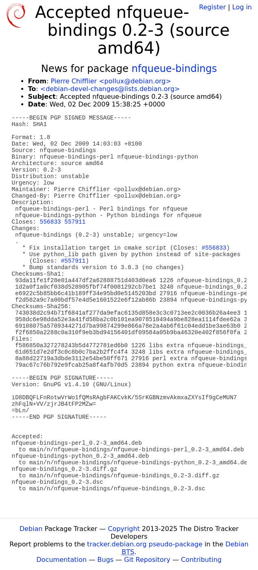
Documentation (61, 559)
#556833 (214, 248)
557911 (75, 222)
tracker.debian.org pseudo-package (145, 544)
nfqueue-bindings (174, 68)
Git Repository (147, 559)
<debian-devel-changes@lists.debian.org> (110, 89)
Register (212, 7)
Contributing (201, 559)
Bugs (105, 559)
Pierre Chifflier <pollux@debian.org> (111, 81)
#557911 (73, 261)
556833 (50, 222)
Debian (31, 529)
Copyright (124, 529)
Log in (242, 7)
